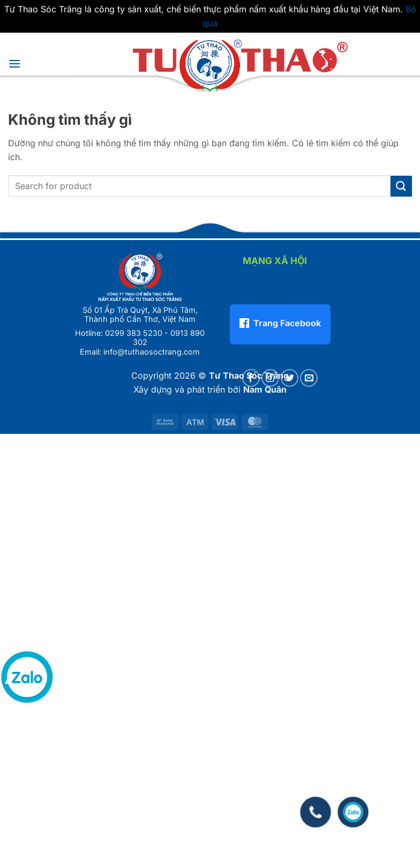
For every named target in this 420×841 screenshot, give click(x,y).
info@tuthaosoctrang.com (151, 351)
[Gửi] (401, 186)
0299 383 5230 (133, 332)
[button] (14, 63)
